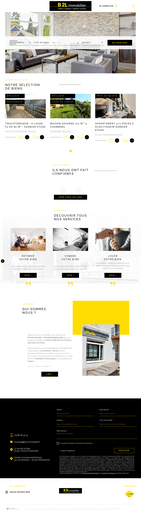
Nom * (60, 410)
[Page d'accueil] (70, 6)
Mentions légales (87, 509)
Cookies (119, 509)
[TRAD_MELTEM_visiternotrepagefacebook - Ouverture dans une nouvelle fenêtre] (2, 261)
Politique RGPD (111, 509)
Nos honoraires (68, 509)
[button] (70, 152)
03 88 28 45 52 (21, 436)
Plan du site (77, 509)
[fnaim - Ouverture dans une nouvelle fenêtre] (129, 494)
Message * (62, 432)
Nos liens (103, 509)
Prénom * (104, 410)
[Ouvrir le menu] (134, 6)
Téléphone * (106, 421)
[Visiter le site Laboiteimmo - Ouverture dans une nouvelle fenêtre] (13, 510)
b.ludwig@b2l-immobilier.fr (27, 442)
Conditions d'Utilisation (108, 474)
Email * (61, 421)
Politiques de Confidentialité (90, 474)
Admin (96, 509)
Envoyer (124, 451)
